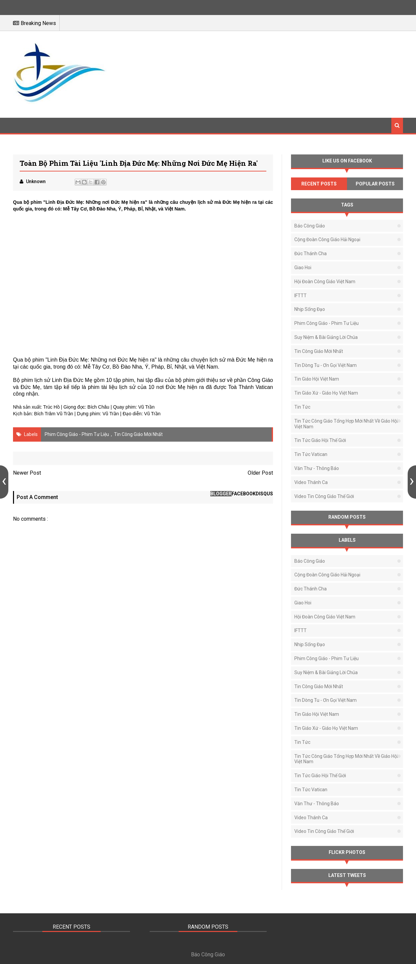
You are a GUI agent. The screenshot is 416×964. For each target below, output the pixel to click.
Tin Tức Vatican (310, 454)
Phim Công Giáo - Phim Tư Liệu (77, 434)
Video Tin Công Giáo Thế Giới (324, 496)
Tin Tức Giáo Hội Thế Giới (320, 440)
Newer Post (27, 473)
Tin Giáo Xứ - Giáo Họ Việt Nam (326, 393)
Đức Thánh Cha (310, 253)
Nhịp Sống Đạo (309, 309)
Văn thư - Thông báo (316, 468)
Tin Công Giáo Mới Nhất (138, 434)
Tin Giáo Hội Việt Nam (316, 379)
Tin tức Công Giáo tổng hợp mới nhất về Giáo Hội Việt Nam (346, 423)
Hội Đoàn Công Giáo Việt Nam (324, 281)
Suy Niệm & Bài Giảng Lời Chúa (326, 337)
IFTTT (300, 295)
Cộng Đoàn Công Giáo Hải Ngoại (327, 239)
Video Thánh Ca (311, 482)
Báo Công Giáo (309, 225)
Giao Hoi (302, 267)
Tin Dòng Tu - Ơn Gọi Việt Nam (325, 365)
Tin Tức (302, 407)
